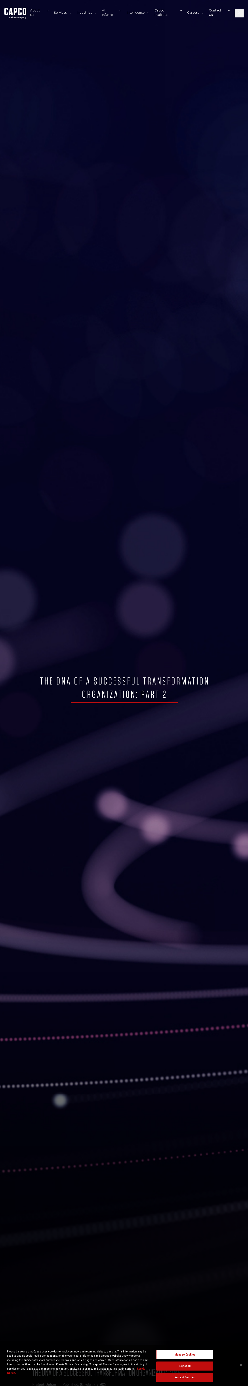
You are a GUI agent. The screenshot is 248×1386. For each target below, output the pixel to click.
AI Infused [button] (107, 13)
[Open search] (239, 13)
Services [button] (60, 12)
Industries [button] (84, 12)
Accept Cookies (185, 1377)
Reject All (185, 1366)
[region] (124, 1365)
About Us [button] (35, 13)
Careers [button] (193, 12)
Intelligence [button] (136, 12)
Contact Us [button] (215, 13)
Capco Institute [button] (161, 13)
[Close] (241, 1365)
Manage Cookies (184, 1354)
